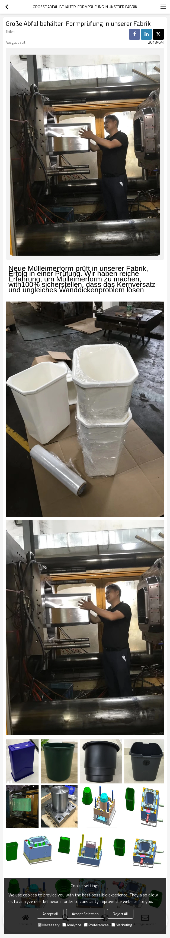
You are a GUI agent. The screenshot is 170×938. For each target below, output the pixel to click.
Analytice (71, 925)
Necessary (49, 925)
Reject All (120, 914)
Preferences (96, 925)
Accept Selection (85, 914)
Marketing (121, 925)
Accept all (50, 914)
